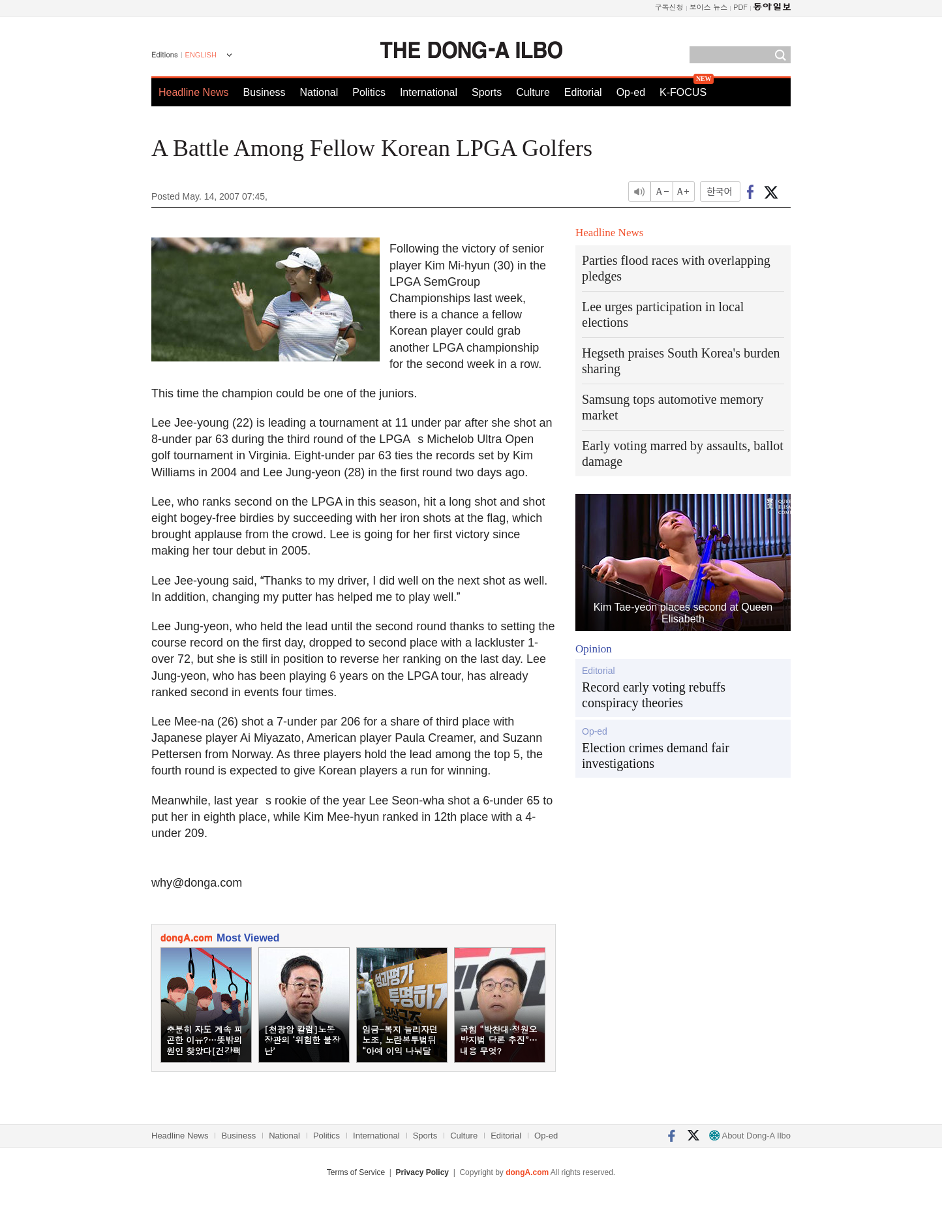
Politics (369, 92)
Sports (487, 92)
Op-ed (630, 92)
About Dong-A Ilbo (750, 1135)
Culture (533, 92)
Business (264, 92)
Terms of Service (356, 1172)
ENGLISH (201, 55)
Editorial (583, 92)
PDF (740, 7)
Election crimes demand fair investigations (655, 756)
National (319, 92)
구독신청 (669, 7)
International (428, 92)
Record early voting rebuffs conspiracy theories (653, 695)
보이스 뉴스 (709, 7)
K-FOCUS (683, 92)
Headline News (194, 92)
